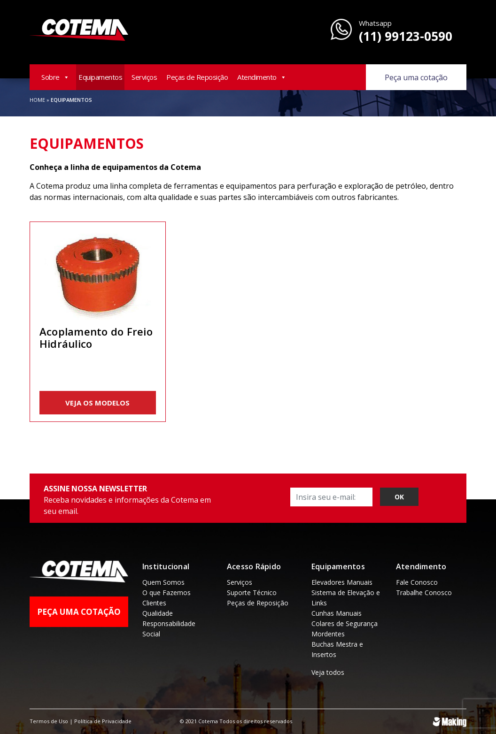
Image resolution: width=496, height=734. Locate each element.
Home (37, 99)
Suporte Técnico (252, 592)
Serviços (144, 77)
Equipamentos (100, 77)
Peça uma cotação (416, 77)
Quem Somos (163, 582)
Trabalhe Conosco (424, 592)
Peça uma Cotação (79, 611)
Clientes (154, 602)
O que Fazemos (166, 592)
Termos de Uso (49, 721)
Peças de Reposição (197, 77)
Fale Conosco (417, 582)
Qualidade (157, 613)
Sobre (55, 77)
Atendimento (261, 77)
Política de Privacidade (103, 721)
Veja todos (327, 672)
